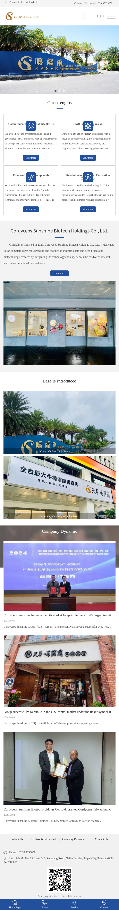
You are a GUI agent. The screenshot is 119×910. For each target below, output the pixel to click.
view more (31, 157)
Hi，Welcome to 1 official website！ (21, 2)
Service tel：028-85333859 (98, 3)
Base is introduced (45, 839)
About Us (17, 839)
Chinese (78, 3)
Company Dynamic (73, 839)
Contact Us (101, 839)
